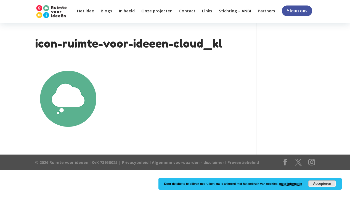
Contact (187, 11)
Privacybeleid (136, 162)
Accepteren (322, 184)
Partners (266, 11)
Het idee (85, 11)
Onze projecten (157, 11)
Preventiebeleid (243, 162)
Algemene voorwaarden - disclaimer (188, 162)
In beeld (127, 11)
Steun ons (297, 10)
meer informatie (290, 183)
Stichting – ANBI (235, 11)
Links (207, 11)
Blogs (106, 11)
